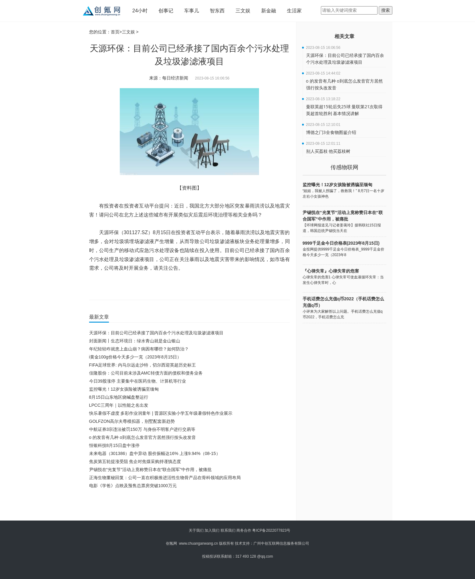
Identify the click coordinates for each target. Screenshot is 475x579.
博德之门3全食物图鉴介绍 (331, 132)
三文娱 (242, 10)
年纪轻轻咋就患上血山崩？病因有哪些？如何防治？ (139, 348)
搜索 (385, 10)
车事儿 (191, 10)
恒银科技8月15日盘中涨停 (114, 445)
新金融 (268, 10)
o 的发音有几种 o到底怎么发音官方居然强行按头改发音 (142, 437)
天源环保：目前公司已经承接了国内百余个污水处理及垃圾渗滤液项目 (156, 332)
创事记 (165, 10)
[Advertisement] (188, 507)
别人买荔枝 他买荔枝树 (328, 151)
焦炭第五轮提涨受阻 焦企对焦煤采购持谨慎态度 (135, 461)
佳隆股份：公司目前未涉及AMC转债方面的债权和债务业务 (146, 373)
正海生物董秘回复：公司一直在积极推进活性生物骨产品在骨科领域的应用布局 (165, 477)
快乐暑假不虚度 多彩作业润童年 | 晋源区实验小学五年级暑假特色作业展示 (160, 413)
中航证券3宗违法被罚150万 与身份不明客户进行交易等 (142, 429)
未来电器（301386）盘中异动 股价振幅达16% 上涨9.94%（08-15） (154, 453)
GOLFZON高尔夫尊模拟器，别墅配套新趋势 (132, 421)
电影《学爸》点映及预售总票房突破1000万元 (133, 485)
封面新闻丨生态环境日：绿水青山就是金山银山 (134, 340)
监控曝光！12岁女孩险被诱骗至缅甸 (124, 389)
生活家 (294, 10)
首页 (115, 31)
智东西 (217, 10)
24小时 (140, 10)
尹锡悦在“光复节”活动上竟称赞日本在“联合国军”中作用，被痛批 (150, 469)
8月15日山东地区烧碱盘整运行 (118, 397)
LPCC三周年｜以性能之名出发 (118, 405)
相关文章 (344, 36)
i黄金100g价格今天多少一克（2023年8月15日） (135, 356)
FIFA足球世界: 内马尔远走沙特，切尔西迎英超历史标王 (142, 364)
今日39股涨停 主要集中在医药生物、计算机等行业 (137, 381)
